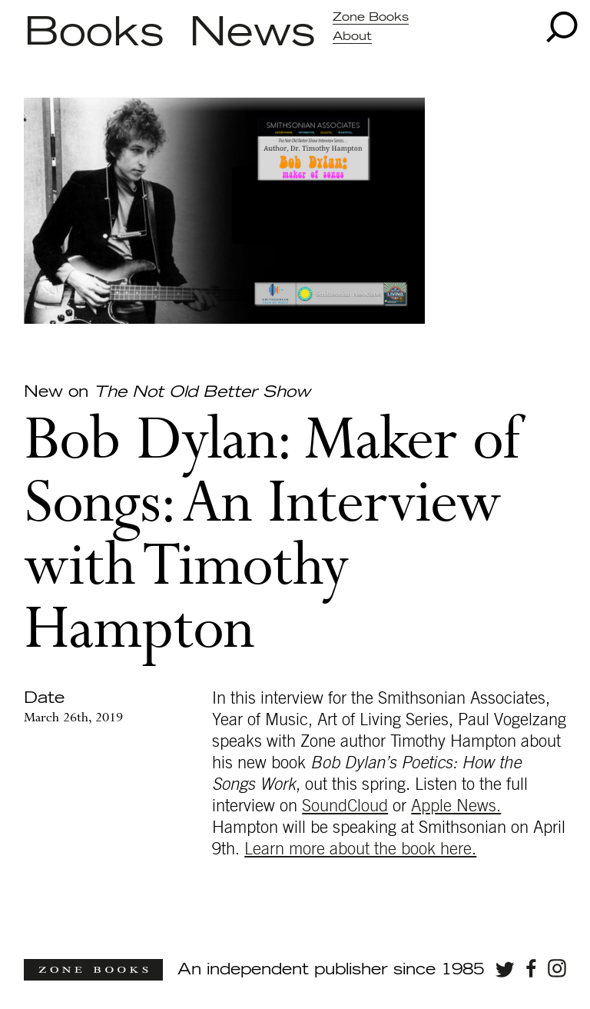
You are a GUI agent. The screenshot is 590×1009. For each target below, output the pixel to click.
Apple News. (456, 806)
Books (94, 33)
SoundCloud (345, 806)
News (252, 33)
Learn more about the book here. (360, 849)
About (352, 36)
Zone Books (371, 17)
